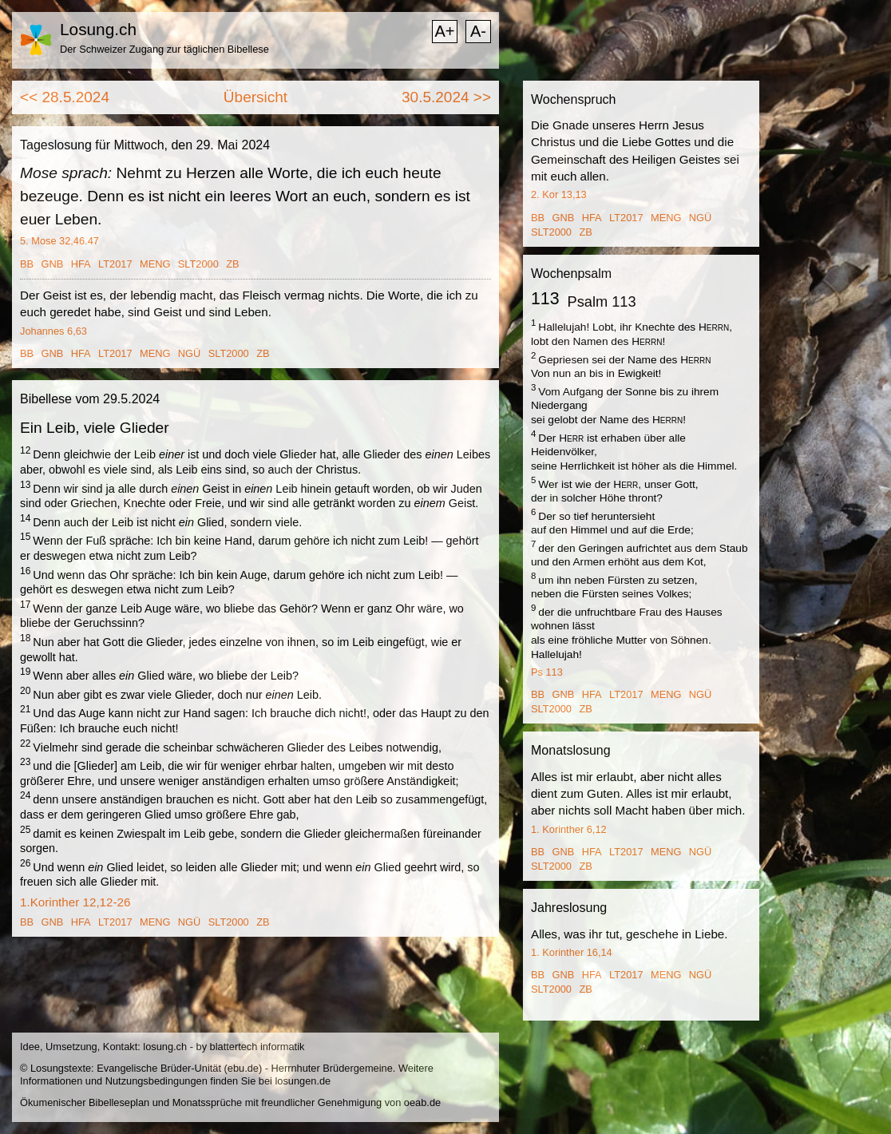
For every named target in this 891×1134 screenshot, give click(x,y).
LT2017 (115, 264)
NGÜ (189, 353)
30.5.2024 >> (446, 97)
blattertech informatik (257, 1047)
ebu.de (243, 1068)
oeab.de (422, 1102)
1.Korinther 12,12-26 (75, 902)
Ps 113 (547, 672)
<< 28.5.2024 (64, 97)
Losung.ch (98, 29)
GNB (53, 264)
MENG (155, 264)
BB (27, 264)
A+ (444, 31)
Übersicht (255, 97)
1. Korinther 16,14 (571, 952)
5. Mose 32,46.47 (59, 241)
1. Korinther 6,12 (569, 829)
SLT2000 (198, 264)
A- (478, 31)
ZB (232, 264)
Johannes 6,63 (53, 331)
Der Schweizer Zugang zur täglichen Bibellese (164, 49)
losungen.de (303, 1081)
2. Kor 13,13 (559, 194)
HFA (81, 264)
